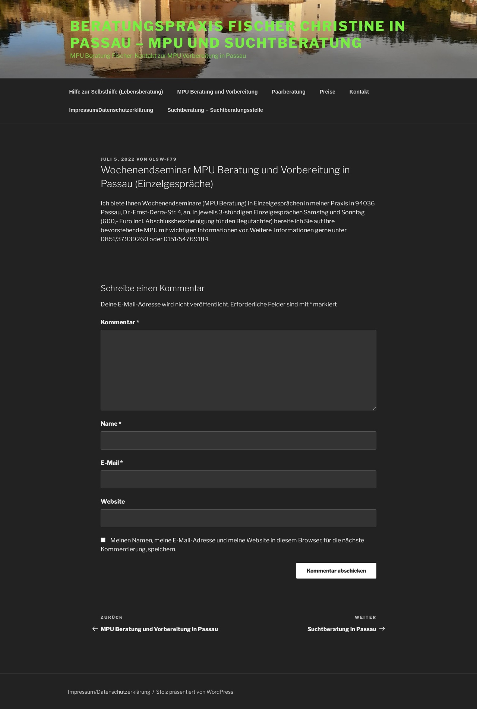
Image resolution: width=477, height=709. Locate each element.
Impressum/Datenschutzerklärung (111, 110)
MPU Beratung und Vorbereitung (217, 92)
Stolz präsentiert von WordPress (194, 691)
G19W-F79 (163, 159)
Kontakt (359, 92)
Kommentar (120, 322)
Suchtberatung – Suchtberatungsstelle (215, 110)
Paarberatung (289, 92)
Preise (327, 92)
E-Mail (112, 462)
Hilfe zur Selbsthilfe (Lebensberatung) (116, 92)
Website (113, 501)
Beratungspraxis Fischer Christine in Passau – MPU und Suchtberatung (238, 34)
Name (111, 423)
